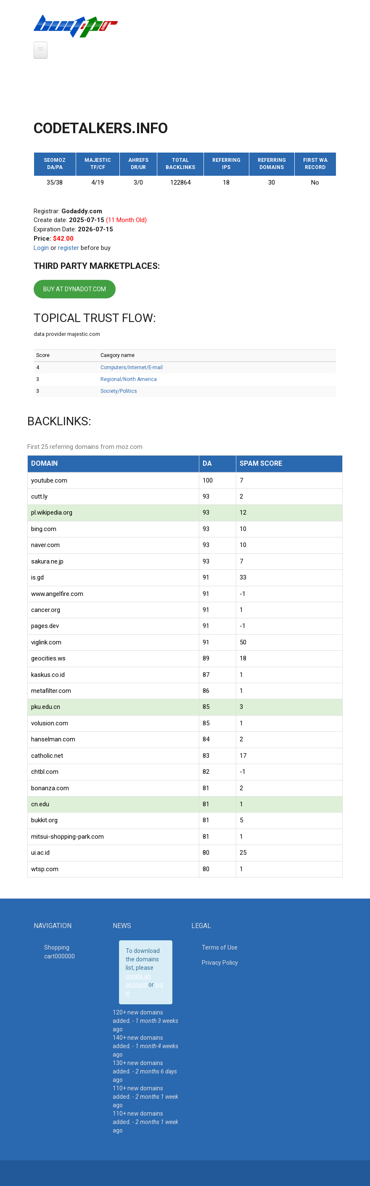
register (68, 248)
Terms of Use (220, 947)
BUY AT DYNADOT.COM (74, 289)
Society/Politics (118, 391)
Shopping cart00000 (59, 952)
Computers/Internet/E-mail (131, 367)
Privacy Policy (220, 962)
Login (41, 248)
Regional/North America (128, 379)
